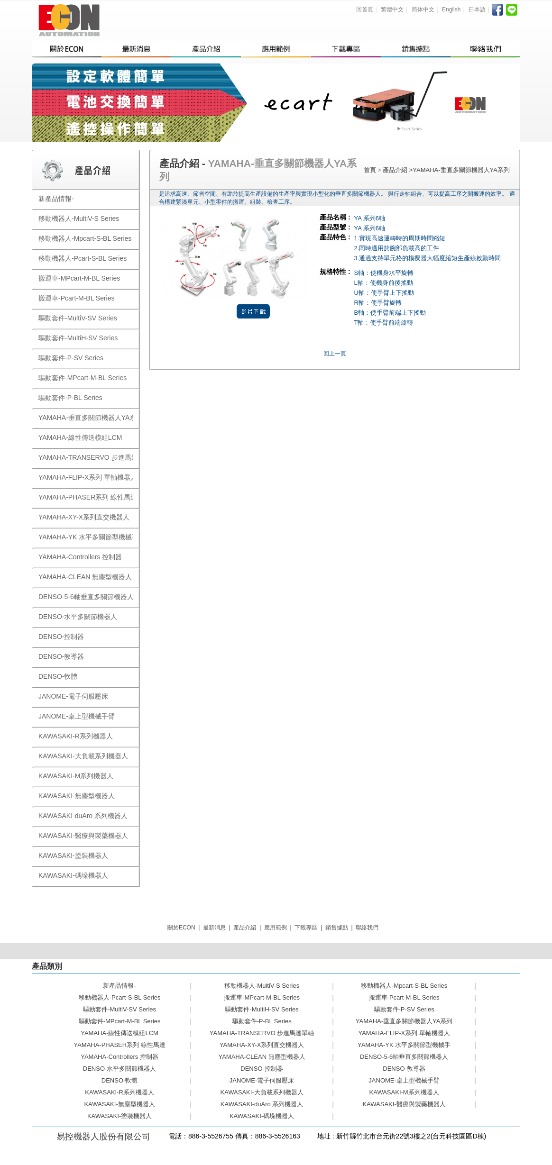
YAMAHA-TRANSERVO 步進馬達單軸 (262, 1033)
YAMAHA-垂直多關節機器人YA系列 (461, 169)
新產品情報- (119, 985)
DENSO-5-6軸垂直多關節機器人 (404, 1056)
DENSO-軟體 (119, 1080)
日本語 (477, 9)
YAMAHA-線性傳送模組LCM (119, 1033)
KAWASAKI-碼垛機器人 (262, 1115)
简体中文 (423, 9)
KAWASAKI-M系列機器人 (404, 1092)
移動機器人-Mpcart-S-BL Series (404, 985)
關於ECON (181, 927)
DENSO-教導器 (404, 1068)
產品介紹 (396, 169)
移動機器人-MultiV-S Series (261, 985)
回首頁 (364, 9)
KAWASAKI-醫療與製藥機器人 (403, 1104)
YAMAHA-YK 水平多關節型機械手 (404, 1044)
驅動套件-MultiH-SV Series (261, 1009)
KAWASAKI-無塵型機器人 (119, 1104)
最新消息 (214, 927)
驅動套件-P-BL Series (262, 1021)
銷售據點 (336, 927)
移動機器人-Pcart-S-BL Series (120, 997)
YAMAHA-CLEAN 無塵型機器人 (261, 1056)
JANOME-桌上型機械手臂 (404, 1080)
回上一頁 (334, 353)
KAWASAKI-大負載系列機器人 (261, 1092)
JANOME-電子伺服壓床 (262, 1080)
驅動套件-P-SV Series (404, 1009)
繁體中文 (392, 9)
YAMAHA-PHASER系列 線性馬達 (119, 1044)
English (451, 9)
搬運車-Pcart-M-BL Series (404, 997)
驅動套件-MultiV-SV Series (119, 1009)
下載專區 (305, 927)
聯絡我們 (367, 927)
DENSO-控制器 (261, 1068)
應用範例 (275, 927)
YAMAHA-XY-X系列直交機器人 (262, 1044)
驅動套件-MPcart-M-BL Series (120, 1021)
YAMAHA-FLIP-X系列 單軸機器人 (404, 1033)
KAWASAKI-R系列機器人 (119, 1092)
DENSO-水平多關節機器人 (119, 1068)
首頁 (370, 169)
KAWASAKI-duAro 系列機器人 (262, 1104)
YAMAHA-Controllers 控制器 (119, 1056)
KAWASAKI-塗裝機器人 (119, 1115)
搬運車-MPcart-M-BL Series (262, 997)
